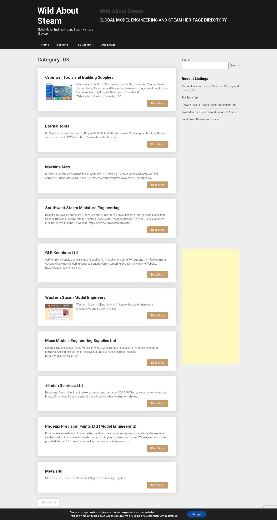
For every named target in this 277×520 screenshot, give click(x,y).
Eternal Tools (57, 126)
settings (172, 516)
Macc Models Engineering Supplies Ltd (80, 340)
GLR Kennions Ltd (61, 252)
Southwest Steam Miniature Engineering (82, 207)
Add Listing (108, 44)
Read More (157, 103)
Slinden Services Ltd (64, 385)
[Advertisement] (210, 306)
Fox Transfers (190, 97)
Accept (196, 514)
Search (186, 59)
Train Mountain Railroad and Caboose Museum (210, 112)
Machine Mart (58, 167)
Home (45, 44)
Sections (62, 44)
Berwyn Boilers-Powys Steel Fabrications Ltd (209, 104)
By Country (84, 44)
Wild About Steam (58, 16)
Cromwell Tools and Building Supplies (79, 77)
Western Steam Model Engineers (75, 297)
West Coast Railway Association (201, 119)
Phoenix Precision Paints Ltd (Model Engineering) (90, 426)
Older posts (48, 502)
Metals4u (53, 471)
